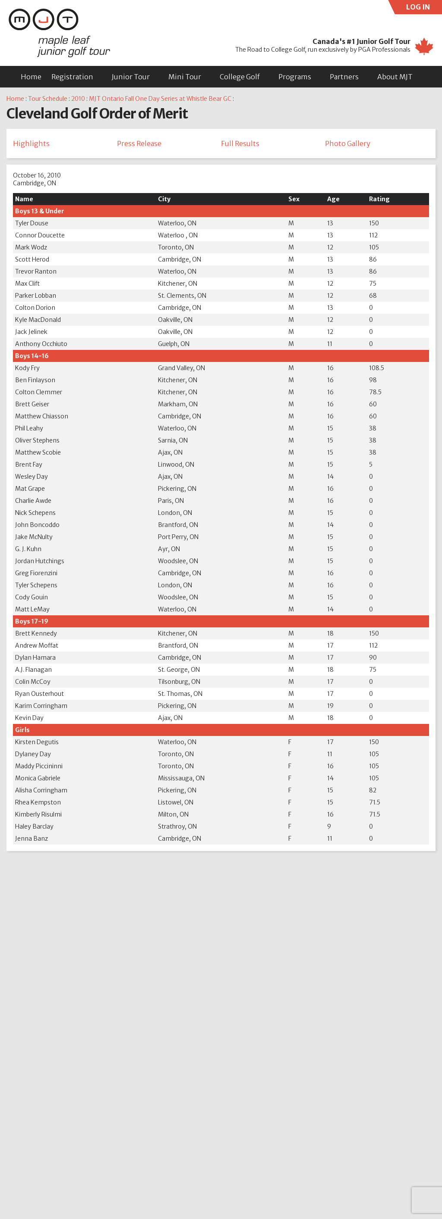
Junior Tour (131, 76)
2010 (78, 99)
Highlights (31, 144)
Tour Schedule (47, 99)
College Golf (240, 76)
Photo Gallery (347, 144)
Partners (344, 76)
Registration (72, 76)
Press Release (139, 144)
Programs (294, 76)
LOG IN (424, 8)
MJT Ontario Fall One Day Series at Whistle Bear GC (160, 99)
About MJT (395, 76)
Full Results (240, 144)
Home (31, 76)
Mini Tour (184, 76)
